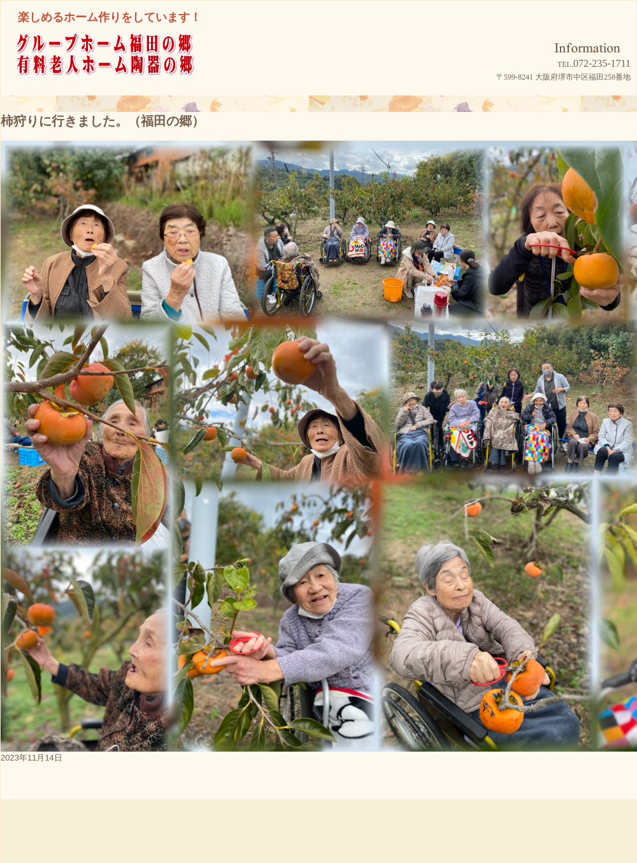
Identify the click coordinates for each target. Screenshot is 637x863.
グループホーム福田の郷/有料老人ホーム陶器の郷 (128, 71)
